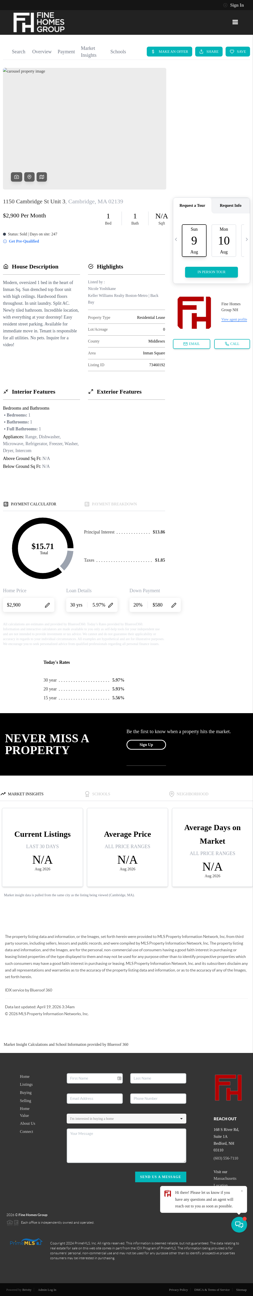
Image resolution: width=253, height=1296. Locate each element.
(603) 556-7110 (226, 1158)
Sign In (233, 5)
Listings (26, 1084)
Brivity (27, 1290)
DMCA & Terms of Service (212, 1290)
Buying (26, 1092)
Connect (26, 1131)
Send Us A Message (160, 1177)
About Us (27, 1123)
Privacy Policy (178, 1290)
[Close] (242, 1249)
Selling (25, 1101)
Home (25, 1076)
